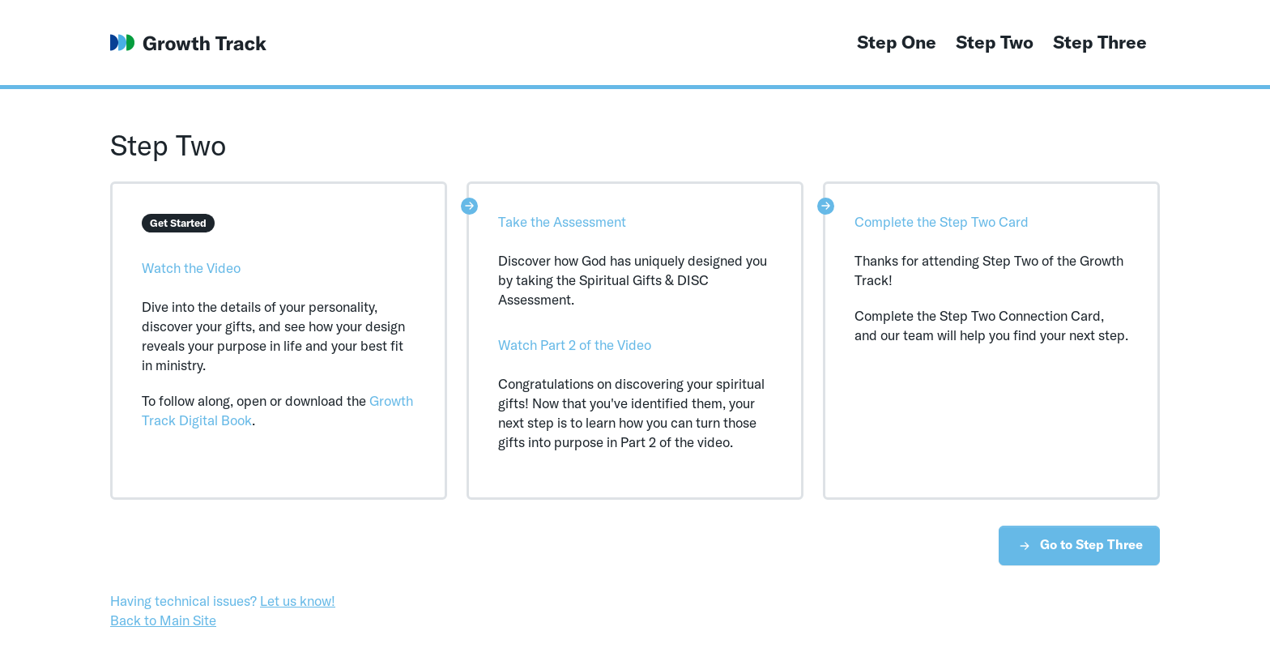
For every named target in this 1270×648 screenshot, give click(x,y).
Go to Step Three (1079, 545)
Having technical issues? (222, 600)
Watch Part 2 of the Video (574, 344)
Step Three (1100, 42)
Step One (896, 42)
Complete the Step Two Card (941, 221)
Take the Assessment (562, 221)
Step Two (994, 42)
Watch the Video (191, 267)
